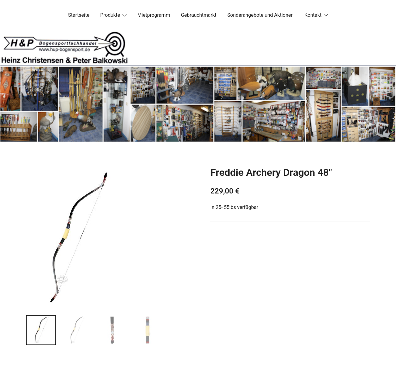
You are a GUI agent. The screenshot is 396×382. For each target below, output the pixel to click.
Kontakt (312, 15)
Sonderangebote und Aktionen (260, 15)
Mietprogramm (153, 15)
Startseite (78, 15)
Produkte (110, 15)
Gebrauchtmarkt (199, 15)
